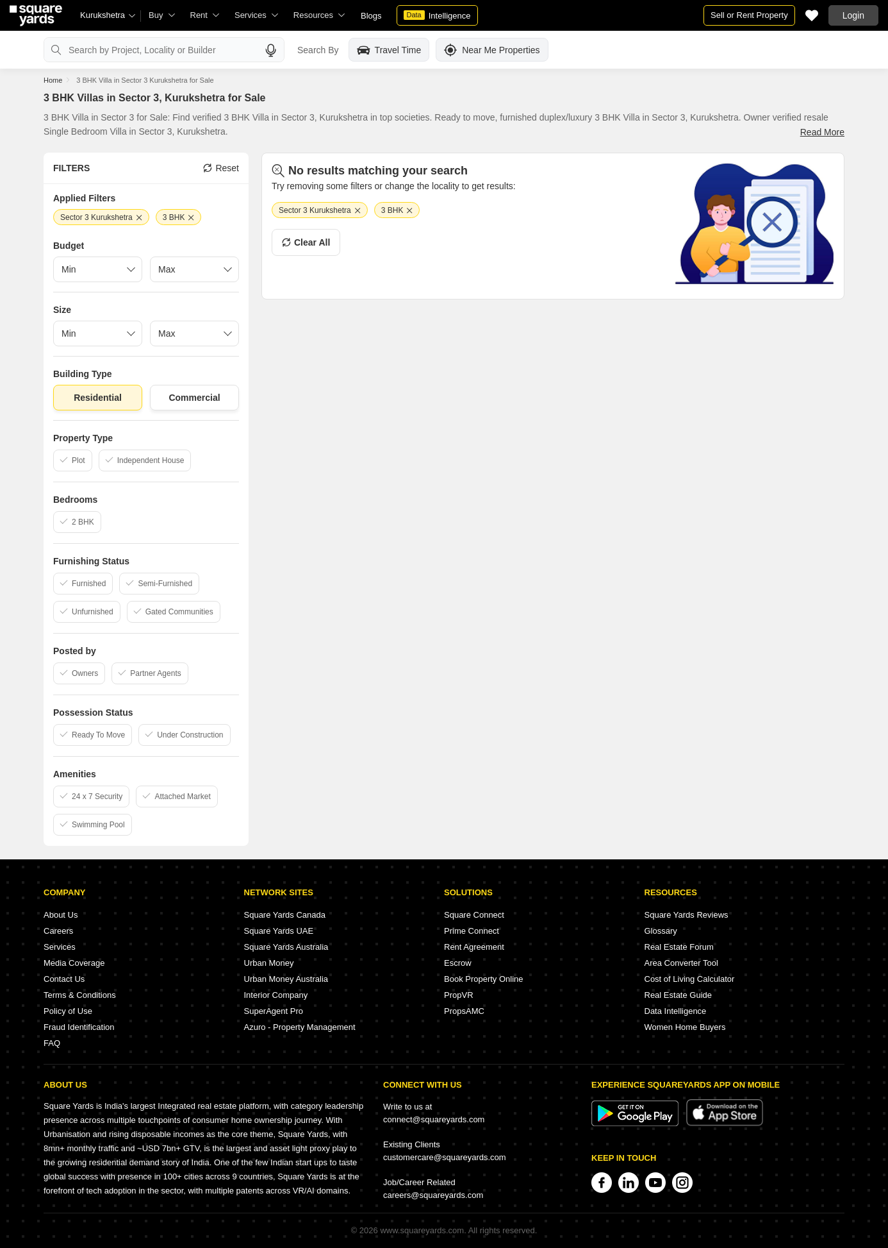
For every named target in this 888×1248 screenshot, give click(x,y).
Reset (221, 168)
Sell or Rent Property (749, 15)
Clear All (306, 242)
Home (53, 80)
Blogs (371, 16)
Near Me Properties (491, 50)
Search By (318, 50)
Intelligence (437, 15)
